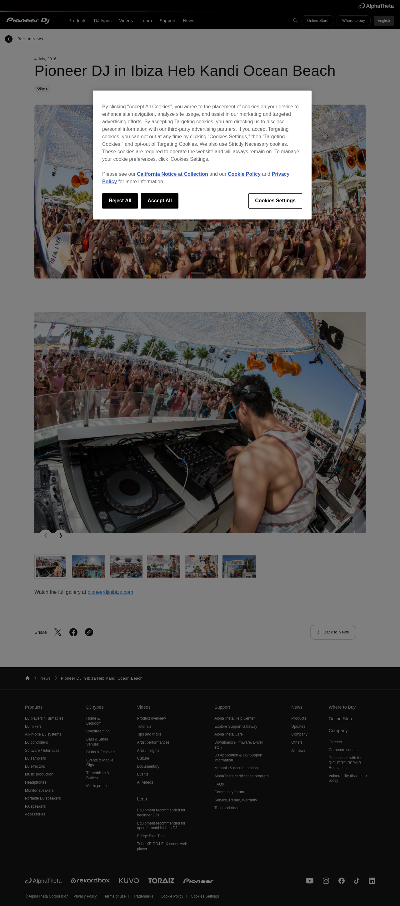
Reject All (120, 200)
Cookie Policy (244, 174)
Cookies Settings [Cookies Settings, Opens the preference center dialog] (275, 200)
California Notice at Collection (172, 174)
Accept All (160, 200)
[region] (202, 155)
